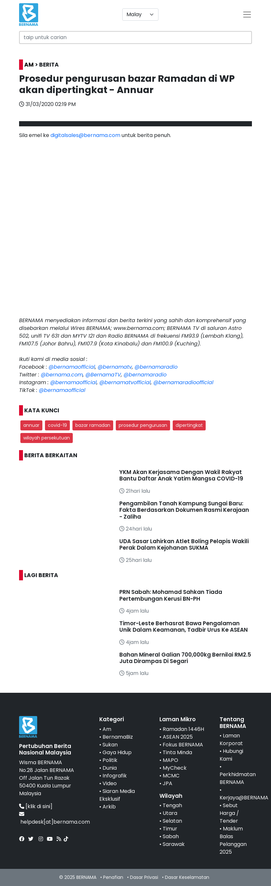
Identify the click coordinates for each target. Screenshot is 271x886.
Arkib (109, 806)
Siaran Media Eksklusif (117, 795)
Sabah (171, 836)
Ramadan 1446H (183, 729)
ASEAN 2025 (178, 737)
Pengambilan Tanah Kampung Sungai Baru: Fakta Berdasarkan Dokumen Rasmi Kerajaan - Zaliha (184, 510)
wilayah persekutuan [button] (46, 438)
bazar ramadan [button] (92, 425)
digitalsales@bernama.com (85, 135)
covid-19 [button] (57, 425)
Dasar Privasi (144, 877)
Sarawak (174, 844)
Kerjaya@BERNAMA (244, 797)
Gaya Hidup (117, 752)
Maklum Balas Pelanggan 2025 (233, 840)
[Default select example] (140, 14)
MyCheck (175, 768)
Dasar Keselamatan (187, 877)
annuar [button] (31, 425)
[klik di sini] (39, 806)
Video (110, 783)
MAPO (170, 760)
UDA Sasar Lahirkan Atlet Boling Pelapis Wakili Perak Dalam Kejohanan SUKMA (184, 544)
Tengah (172, 805)
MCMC (171, 775)
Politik (110, 760)
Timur (170, 828)
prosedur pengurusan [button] (143, 425)
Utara (170, 813)
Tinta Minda (177, 752)
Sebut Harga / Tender (229, 813)
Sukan (110, 744)
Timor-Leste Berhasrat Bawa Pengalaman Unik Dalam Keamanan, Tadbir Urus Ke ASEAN (183, 626)
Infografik (115, 775)
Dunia (110, 768)
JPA (167, 783)
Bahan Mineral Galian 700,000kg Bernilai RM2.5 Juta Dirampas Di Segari (185, 658)
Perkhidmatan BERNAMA (238, 778)
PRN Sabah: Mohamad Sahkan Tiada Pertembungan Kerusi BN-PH (170, 595)
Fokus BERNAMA (183, 744)
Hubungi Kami (231, 755)
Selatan (172, 821)
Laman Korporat (231, 739)
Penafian (113, 877)
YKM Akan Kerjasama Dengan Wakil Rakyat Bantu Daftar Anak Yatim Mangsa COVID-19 (181, 475)
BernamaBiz (118, 737)
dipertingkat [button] (189, 425)
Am (107, 729)
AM (29, 65)
